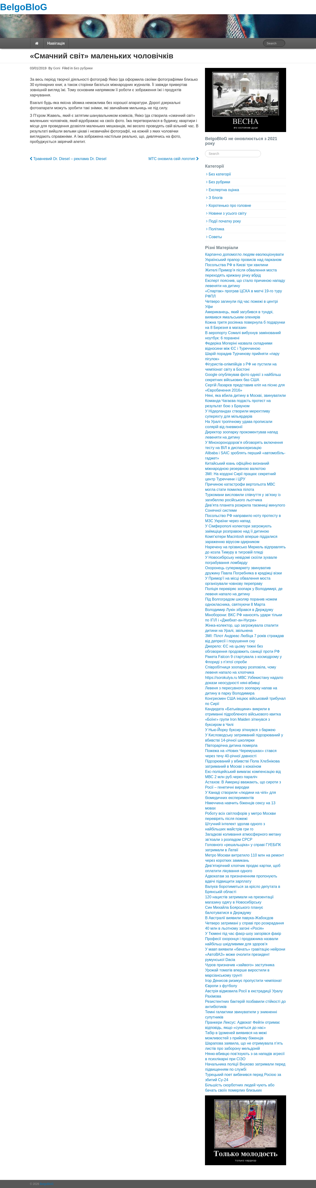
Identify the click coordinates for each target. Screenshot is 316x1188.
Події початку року (225, 221)
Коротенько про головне (230, 206)
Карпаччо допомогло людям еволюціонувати (244, 254)
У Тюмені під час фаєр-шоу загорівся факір (243, 934)
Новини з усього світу (227, 213)
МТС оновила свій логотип (174, 159)
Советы (215, 237)
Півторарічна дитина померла (231, 745)
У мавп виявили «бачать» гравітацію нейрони (245, 949)
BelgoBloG (23, 7)
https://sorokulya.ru (221, 678)
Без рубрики (83, 68)
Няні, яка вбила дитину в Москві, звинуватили (245, 395)
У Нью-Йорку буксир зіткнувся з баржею (240, 730)
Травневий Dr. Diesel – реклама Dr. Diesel (68, 159)
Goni (56, 68)
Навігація (56, 43)
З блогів (216, 198)
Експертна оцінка (224, 190)
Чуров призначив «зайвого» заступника (239, 965)
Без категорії (220, 174)
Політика (216, 229)
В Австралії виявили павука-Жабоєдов (239, 918)
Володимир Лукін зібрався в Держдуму (239, 610)
